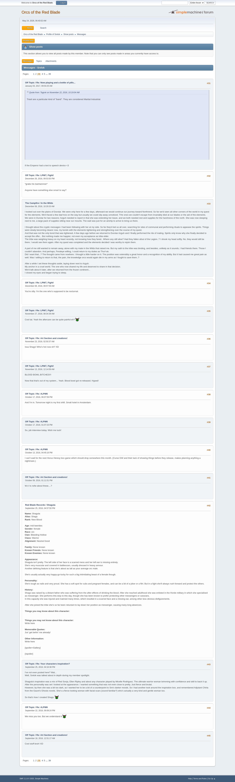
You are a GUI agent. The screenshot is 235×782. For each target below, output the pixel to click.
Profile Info (28, 41)
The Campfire (32, 203)
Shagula (51, 505)
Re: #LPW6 (42, 394)
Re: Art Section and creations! (52, 338)
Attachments (51, 61)
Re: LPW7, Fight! (45, 175)
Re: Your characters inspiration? (53, 664)
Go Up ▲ (211, 779)
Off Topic (30, 82)
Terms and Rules (200, 779)
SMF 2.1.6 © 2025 (27, 779)
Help (190, 779)
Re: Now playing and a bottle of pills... (56, 82)
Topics (39, 61)
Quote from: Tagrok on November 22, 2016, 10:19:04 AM (54, 92)
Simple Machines (41, 779)
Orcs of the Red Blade (41, 12)
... (47, 74)
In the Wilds (47, 203)
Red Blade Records (35, 505)
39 (49, 74)
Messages (27, 61)
